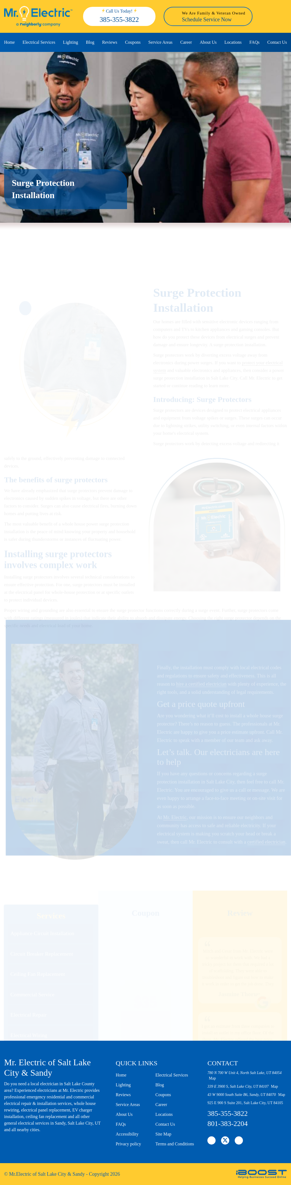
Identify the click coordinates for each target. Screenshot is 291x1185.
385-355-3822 (119, 20)
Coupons (132, 42)
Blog (90, 42)
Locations (233, 42)
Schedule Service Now (207, 19)
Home (9, 42)
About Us (208, 42)
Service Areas (160, 42)
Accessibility (127, 1134)
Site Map (163, 1134)
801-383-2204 (227, 1124)
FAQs (254, 42)
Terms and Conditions (174, 1144)
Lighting (70, 42)
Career (186, 42)
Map (212, 1078)
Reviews (109, 42)
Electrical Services (39, 42)
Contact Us (277, 42)
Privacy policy (128, 1144)
